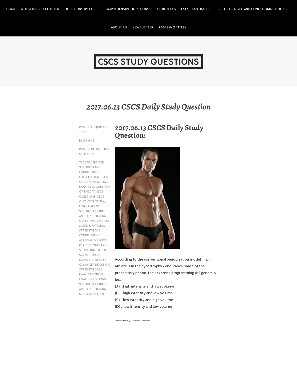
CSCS (104, 177)
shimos (88, 140)
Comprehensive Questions (126, 9)
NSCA (103, 240)
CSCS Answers (89, 181)
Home (11, 9)
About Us (119, 27)
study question (91, 294)
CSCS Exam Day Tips (196, 9)
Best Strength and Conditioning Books (252, 9)
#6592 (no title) (172, 27)
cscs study (95, 201)
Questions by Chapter (40, 9)
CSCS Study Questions (148, 61)
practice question (93, 245)
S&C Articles (165, 9)
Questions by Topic (81, 9)
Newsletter (142, 27)
